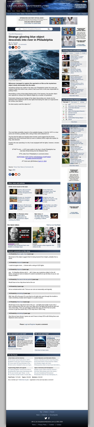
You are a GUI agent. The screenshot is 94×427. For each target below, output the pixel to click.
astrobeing (20, 293)
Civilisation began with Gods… (44, 363)
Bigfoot (70, 109)
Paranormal (71, 114)
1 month (83, 53)
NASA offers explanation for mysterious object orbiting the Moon (18, 218)
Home (9, 11)
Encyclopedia (54, 415)
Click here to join (24, 379)
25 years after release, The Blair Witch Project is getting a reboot (42, 217)
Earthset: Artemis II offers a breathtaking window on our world (77, 84)
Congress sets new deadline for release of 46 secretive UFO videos (50, 199)
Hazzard (19, 262)
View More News (74, 95)
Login (78, 13)
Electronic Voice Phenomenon (76, 106)
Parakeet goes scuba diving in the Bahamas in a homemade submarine (77, 161)
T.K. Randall (14, 43)
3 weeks (77, 53)
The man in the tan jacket (24, 279)
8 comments (22, 44)
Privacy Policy (42, 424)
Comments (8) (29, 167)
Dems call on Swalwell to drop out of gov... (20, 365)
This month (74, 102)
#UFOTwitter (21, 157)
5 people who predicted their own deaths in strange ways (18, 246)
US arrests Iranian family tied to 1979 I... (20, 360)
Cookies (51, 424)
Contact (77, 1)
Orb (69, 104)
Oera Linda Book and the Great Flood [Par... (47, 360)
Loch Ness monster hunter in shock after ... (20, 374)
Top (41, 412)
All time (82, 102)
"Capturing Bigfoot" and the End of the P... (20, 369)
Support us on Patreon (53, 336)
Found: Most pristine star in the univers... (46, 371)
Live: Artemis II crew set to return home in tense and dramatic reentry (77, 154)
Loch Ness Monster (73, 107)
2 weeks (71, 53)
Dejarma (19, 269)
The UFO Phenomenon (31, 13)
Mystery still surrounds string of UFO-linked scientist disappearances (25, 191)
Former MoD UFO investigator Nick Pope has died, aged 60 (49, 191)
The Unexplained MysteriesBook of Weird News (25, 337)
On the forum (12, 355)
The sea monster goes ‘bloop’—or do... (19, 373)
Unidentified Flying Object (75, 117)
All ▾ (20, 29)
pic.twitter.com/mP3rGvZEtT (34, 158)
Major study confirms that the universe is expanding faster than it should (77, 130)
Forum (18, 11)
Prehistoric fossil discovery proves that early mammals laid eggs (76, 142)
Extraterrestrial (72, 112)
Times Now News (19, 167)
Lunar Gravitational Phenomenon (44, 373)
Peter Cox (20, 302)
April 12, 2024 (42, 161)
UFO (13, 170)
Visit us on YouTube (53, 225)
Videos (23, 11)
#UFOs (31, 157)
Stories (28, 11)
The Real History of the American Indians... (47, 361)
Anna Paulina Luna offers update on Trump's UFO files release (50, 206)
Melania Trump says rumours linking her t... (20, 361)
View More (74, 122)
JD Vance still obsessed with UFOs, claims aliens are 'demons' (25, 206)
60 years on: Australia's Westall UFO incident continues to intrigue (24, 199)
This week (65, 102)
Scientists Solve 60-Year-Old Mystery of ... (47, 374)
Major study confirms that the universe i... (47, 369)
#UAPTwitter (47, 157)
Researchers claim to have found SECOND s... (48, 365)
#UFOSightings (38, 157)
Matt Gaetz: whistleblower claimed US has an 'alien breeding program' (77, 91)
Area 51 (70, 116)
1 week (65, 53)
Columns (34, 11)
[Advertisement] (34, 118)
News (13, 11)
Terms (34, 424)
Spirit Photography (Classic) (76, 111)
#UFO (27, 157)
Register (84, 13)
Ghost (70, 119)
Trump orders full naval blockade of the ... (20, 363)
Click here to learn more (14, 348)
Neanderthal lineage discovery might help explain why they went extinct (76, 71)
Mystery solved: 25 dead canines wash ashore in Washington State (76, 136)
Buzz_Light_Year (22, 254)
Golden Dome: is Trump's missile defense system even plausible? (76, 58)
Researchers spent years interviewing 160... (21, 371)
